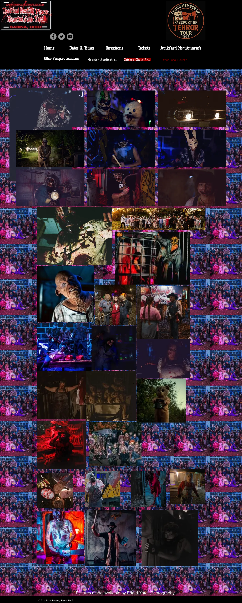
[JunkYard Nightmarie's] (180, 48)
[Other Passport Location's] (61, 58)
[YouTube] (70, 36)
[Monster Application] (102, 59)
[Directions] (114, 48)
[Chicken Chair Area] (137, 59)
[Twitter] (61, 36)
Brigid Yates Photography (151, 592)
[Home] (49, 48)
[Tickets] (144, 48)
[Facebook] (53, 36)
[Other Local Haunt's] (174, 59)
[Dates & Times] (81, 48)
